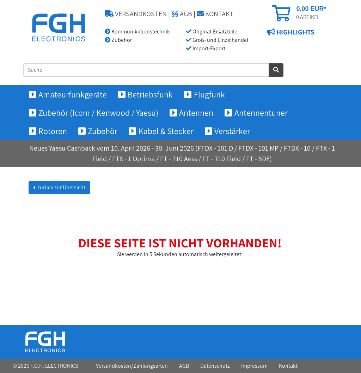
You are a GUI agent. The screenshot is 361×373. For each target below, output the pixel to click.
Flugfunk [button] (209, 94)
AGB (181, 13)
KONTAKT (215, 13)
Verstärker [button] (232, 131)
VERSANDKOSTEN (136, 13)
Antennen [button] (196, 112)
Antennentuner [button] (261, 112)
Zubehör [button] (102, 131)
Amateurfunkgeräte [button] (72, 94)
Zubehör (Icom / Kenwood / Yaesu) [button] (98, 112)
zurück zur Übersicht (60, 187)
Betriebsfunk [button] (150, 94)
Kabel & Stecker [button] (166, 131)
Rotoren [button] (52, 131)
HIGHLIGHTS (294, 32)
